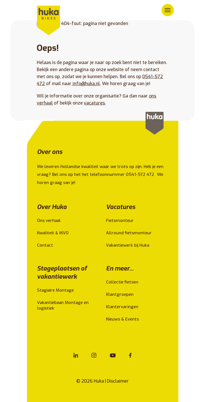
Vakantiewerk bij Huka (127, 245)
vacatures (94, 103)
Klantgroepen (119, 294)
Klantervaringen (122, 307)
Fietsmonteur (120, 220)
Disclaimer (118, 381)
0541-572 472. (141, 174)
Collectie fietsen (122, 282)
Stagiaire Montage (55, 290)
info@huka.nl (86, 84)
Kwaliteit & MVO (52, 233)
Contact (45, 245)
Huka (99, 381)
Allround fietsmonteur (129, 233)
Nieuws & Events (122, 319)
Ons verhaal (49, 220)
